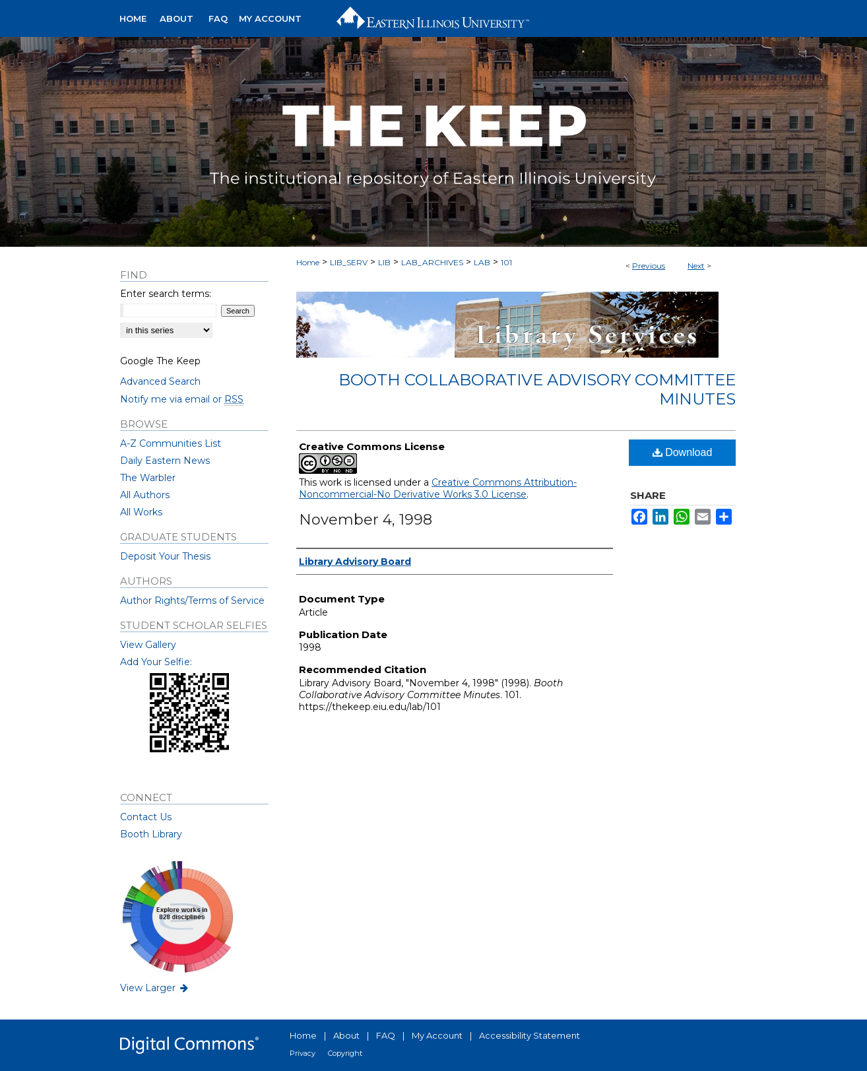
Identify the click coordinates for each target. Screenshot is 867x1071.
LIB (384, 262)
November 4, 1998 (365, 520)
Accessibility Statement (529, 1035)
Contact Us (146, 817)
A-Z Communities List (170, 443)
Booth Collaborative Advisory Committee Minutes (537, 389)
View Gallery (148, 645)
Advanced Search (160, 381)
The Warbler (148, 478)
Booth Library (151, 834)
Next (696, 266)
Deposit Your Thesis (165, 556)
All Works (141, 512)
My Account (437, 1035)
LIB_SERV (349, 262)
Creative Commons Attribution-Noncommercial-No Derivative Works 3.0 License (438, 488)
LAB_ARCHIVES (432, 262)
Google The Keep (160, 361)
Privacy (302, 1053)
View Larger (155, 988)
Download (683, 452)
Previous (648, 266)
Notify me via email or (181, 399)
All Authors (145, 495)
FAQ (385, 1035)
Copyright (345, 1053)
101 (506, 262)
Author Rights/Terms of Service (192, 600)
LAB (482, 262)
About (346, 1035)
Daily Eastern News (165, 461)
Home (307, 262)
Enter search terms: (165, 294)
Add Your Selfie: (156, 662)
